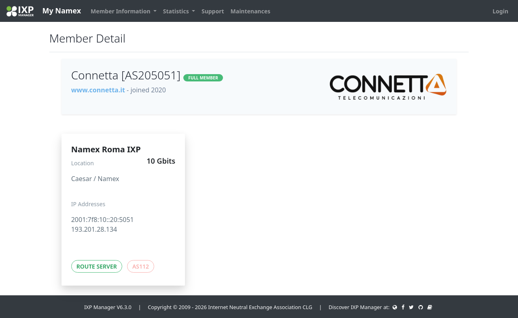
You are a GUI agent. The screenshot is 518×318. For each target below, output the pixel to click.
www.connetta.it (98, 89)
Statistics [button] (177, 11)
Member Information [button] (121, 11)
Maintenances (251, 11)
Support (213, 11)
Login (500, 11)
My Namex (43, 11)
